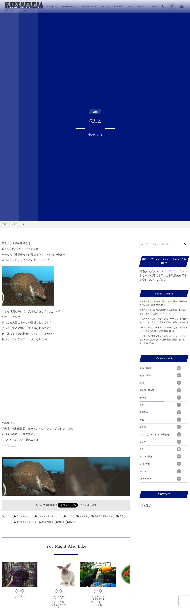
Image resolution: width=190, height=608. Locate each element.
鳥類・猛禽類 (160, 368)
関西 (71, 522)
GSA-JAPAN (160, 479)
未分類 (19, 593)
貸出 (60, 522)
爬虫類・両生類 (160, 390)
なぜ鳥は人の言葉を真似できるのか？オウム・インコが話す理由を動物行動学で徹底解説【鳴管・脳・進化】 (163, 339)
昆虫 (160, 405)
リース (69, 516)
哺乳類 (160, 427)
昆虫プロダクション (25, 522)
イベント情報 (160, 456)
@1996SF (50, 505)
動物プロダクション (104, 516)
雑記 (160, 383)
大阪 (122, 516)
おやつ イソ (19, 599)
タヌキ (160, 442)
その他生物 (160, 464)
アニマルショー (23, 516)
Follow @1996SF (88, 505)
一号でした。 (9, 445)
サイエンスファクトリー (48, 516)
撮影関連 (160, 412)
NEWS (160, 471)
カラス (160, 449)
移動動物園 (46, 522)
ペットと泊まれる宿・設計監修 (160, 434)
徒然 (58, 593)
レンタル (84, 516)
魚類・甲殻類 (160, 375)
